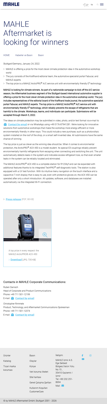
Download (16, 259)
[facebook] (83, 355)
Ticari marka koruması (9, 368)
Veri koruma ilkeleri (39, 371)
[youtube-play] (83, 359)
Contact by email (15, 124)
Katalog (7, 361)
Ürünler (6, 355)
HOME (6, 55)
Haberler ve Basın (23, 55)
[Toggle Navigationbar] (102, 4)
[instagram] (91, 355)
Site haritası (35, 377)
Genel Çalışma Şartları (40, 382)
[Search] (98, 4)
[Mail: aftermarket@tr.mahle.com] (63, 386)
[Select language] (92, 5)
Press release (13, 199)
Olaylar (33, 361)
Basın (41, 55)
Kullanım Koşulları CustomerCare (39, 390)
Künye (33, 366)
